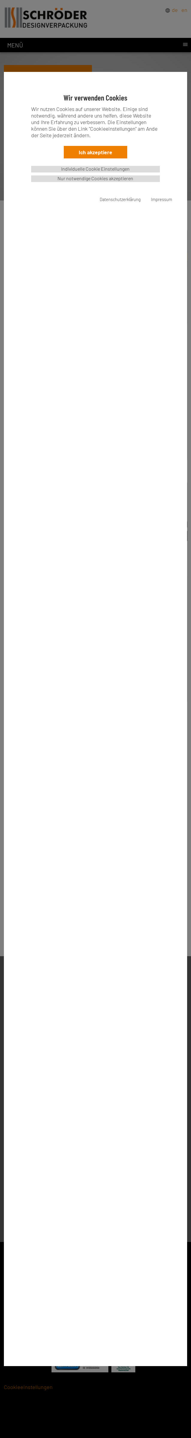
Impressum (161, 199)
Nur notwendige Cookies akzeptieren (95, 178)
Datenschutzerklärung (120, 199)
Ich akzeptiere (95, 152)
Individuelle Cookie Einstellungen (95, 169)
